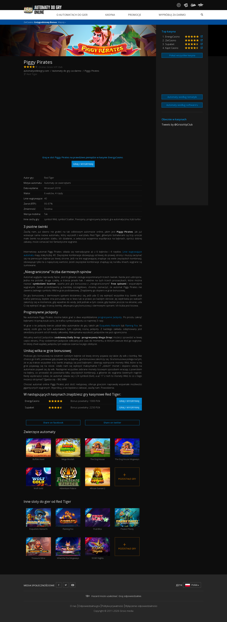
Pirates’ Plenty (127, 519)
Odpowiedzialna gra (89, 606)
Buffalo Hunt (38, 449)
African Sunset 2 (97, 479)
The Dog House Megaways (127, 449)
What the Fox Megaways (68, 548)
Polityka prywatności (112, 606)
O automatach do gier (72, 15)
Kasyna (110, 15)
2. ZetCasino (169, 40)
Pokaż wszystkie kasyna (182, 55)
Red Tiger (31, 74)
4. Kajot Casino (170, 47)
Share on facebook (53, 422)
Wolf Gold (38, 479)
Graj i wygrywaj (129, 400)
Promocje (134, 15)
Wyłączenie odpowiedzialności (141, 606)
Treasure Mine (38, 548)
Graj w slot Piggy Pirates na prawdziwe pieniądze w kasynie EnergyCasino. (82, 161)
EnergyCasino (32, 400)
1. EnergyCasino (171, 36)
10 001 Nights (97, 548)
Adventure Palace (68, 479)
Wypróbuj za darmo (172, 15)
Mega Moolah (68, 449)
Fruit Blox (97, 519)
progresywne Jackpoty (110, 317)
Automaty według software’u (182, 104)
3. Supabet (168, 44)
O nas (73, 606)
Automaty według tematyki (182, 96)
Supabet (29, 407)
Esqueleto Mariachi (110, 325)
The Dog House (97, 449)
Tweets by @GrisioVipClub (177, 124)
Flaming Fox (131, 325)
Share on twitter (112, 422)
